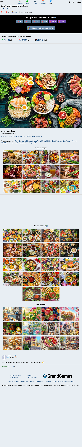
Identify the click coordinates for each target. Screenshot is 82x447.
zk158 (15, 12)
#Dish (53, 141)
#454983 (22, 40)
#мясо (6, 136)
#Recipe (43, 141)
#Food (16, 141)
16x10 (53, 22)
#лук (40, 136)
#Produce (11, 143)
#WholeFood (4, 143)
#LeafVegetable (67, 141)
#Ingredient (21, 141)
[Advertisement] (41, 58)
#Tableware (28, 141)
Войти (79, 2)
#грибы (15, 136)
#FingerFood (32, 143)
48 (19, 22)
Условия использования (37, 441)
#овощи (20, 136)
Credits (29, 435)
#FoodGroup (58, 141)
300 (44, 22)
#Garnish (74, 141)
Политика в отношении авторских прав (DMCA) (59, 441)
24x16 (62, 22)
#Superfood (24, 143)
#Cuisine (48, 141)
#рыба (11, 136)
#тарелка (36, 136)
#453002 (39, 40)
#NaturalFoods (36, 141)
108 (27, 22)
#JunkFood (17, 143)
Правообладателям (15, 435)
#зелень (25, 136)
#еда (2, 136)
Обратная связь (32, 437)
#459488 (6, 40)
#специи (30, 136)
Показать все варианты (41, 28)
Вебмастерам (14, 437)
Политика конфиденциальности (18, 441)
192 (35, 22)
